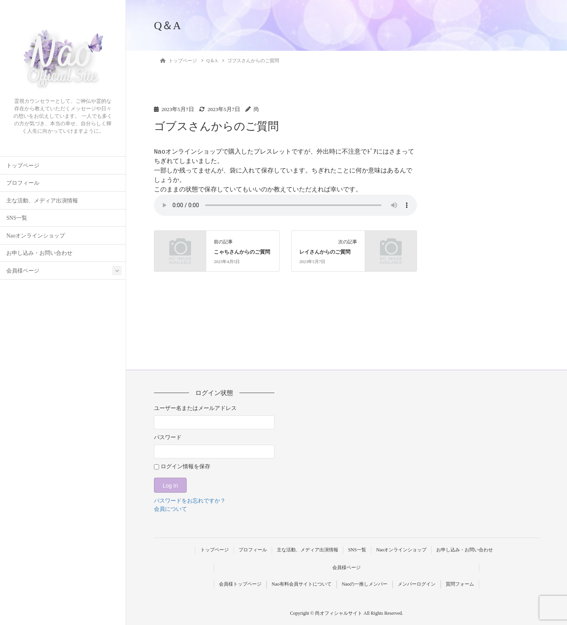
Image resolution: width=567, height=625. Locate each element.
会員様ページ (22, 271)
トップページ (22, 166)
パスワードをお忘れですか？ (190, 501)
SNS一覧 (16, 218)
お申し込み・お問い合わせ (39, 253)
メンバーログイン (416, 584)
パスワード (168, 437)
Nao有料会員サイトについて (302, 584)
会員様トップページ (240, 584)
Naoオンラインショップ (35, 236)
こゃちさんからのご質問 (242, 252)
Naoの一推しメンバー (364, 584)
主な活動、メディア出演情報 (42, 201)
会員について (170, 509)
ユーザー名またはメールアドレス (195, 408)
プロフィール (22, 183)
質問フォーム (460, 584)
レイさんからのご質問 (324, 252)
